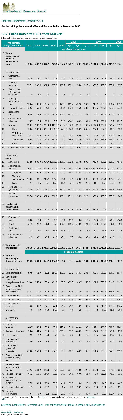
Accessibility (6, 412)
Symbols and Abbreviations (90, 404)
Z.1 (42, 397)
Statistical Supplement (13, 20)
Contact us (18, 412)
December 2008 (35, 20)
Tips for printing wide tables (59, 404)
